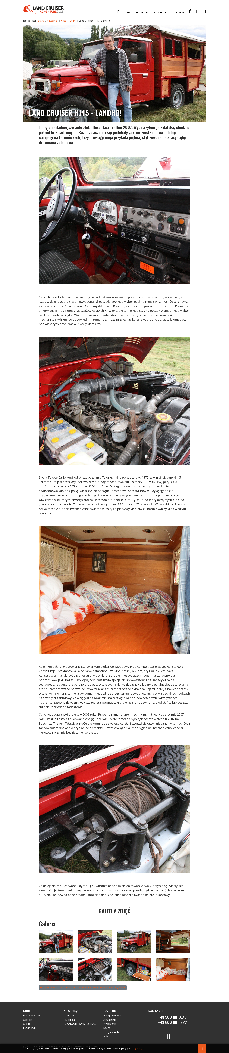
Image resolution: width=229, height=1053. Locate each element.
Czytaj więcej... (139, 1048)
